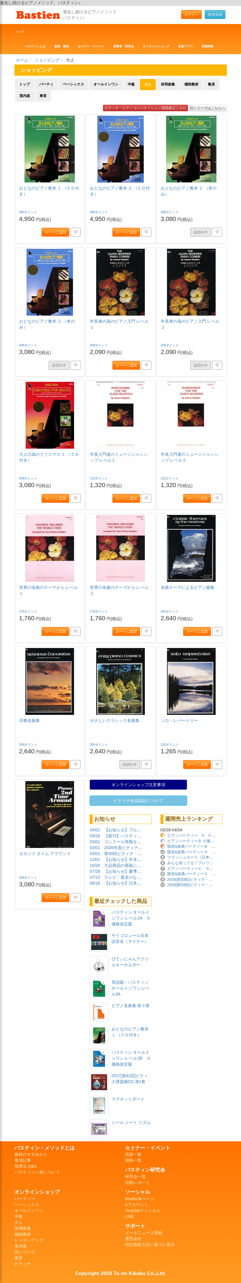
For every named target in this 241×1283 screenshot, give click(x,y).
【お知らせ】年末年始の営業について (139, 859)
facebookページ (139, 1198)
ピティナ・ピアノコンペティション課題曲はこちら (145, 108)
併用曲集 (168, 84)
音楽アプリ (185, 46)
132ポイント (99, 478)
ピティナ (22, 1263)
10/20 (95, 865)
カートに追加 (55, 232)
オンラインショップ (156, 46)
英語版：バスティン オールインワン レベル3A (131, 988)
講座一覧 (133, 1154)
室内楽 (24, 96)
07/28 (95, 871)
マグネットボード (128, 1099)
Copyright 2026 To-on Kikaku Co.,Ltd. (120, 1273)
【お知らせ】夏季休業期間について (137, 871)
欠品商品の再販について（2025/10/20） (141, 865)
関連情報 (208, 46)
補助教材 (191, 84)
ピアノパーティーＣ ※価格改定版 (198, 868)
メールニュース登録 (143, 1232)
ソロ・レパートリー (179, 720)
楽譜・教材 (61, 46)
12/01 (95, 859)
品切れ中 (201, 232)
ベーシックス (73, 84)
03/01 (95, 841)
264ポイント (170, 611)
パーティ (46, 84)
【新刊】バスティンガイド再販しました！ (143, 835)
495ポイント (28, 212)
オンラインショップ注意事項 (138, 784)
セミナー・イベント (91, 46)
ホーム (22, 60)
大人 (147, 84)
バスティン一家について (37, 1172)
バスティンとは (35, 46)
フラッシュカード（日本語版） (194, 857)
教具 (211, 84)
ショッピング (47, 60)
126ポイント (170, 744)
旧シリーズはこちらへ (207, 108)
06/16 (95, 883)
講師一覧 (133, 1160)
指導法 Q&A (25, 1166)
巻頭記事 (22, 1160)
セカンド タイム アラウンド (45, 853)
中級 (131, 84)
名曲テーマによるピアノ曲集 (187, 587)
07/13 (95, 877)
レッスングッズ (28, 1240)
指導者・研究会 (123, 46)
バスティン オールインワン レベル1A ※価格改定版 (131, 918)
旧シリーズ (24, 1252)
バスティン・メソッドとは (44, 1148)
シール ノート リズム (131, 1122)
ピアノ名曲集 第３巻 (131, 1005)
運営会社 (133, 1238)
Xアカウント (136, 1204)
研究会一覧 (135, 1176)
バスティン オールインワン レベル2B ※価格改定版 (131, 1058)
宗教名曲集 (29, 720)
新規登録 (215, 14)
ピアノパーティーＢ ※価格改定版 (196, 841)
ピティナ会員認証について (138, 800)
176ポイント (28, 611)
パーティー (24, 1198)
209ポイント (99, 345)
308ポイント (170, 212)
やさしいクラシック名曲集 (115, 720)
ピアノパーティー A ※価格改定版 (199, 835)
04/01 (95, 830)
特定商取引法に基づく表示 (150, 1244)
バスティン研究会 (145, 1170)
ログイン (191, 14)
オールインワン (106, 84)
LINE (129, 1216)
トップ (20, 31)
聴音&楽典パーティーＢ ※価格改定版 (201, 846)
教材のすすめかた (30, 1154)
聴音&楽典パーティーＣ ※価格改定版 (201, 874)
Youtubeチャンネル (143, 1210)
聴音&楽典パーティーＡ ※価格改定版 (201, 852)
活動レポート (137, 1182)
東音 (43, 96)
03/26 (95, 835)
